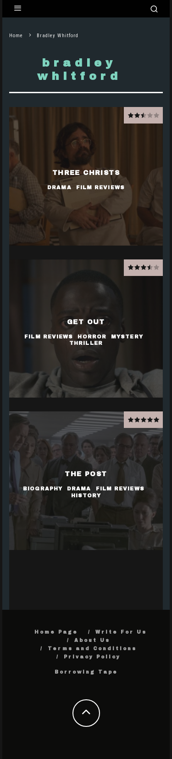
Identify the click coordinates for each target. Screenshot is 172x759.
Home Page (56, 632)
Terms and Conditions (92, 648)
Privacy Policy (92, 656)
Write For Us (121, 632)
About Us (92, 640)
